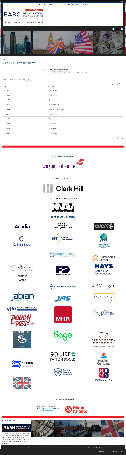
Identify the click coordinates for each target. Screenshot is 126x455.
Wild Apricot (109, 451)
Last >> (122, 84)
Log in (121, 1)
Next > (121, 84)
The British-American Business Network (14, 433)
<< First (112, 84)
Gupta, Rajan (52, 128)
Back (4, 59)
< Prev (114, 84)
